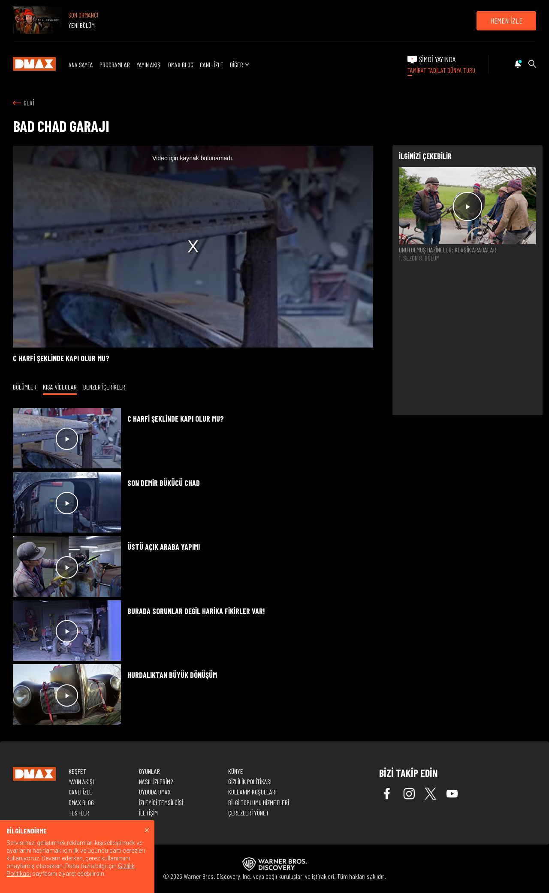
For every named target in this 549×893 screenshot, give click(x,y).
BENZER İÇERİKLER (104, 387)
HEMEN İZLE (506, 20)
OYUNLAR (149, 771)
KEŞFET (77, 771)
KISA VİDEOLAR (60, 387)
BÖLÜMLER (24, 387)
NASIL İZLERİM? (156, 781)
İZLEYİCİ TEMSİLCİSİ (161, 802)
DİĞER (240, 64)
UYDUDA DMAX (155, 792)
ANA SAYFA (81, 64)
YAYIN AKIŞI (149, 64)
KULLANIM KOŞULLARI (252, 792)
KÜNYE (235, 771)
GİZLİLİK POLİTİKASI (249, 781)
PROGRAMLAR (115, 64)
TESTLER (79, 813)
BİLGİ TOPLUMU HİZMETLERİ (258, 802)
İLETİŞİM (148, 813)
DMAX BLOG (180, 64)
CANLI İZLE (211, 64)
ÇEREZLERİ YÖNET (248, 813)
